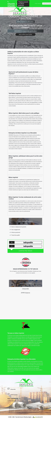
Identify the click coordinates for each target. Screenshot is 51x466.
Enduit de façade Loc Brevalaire (36, 411)
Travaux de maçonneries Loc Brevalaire (21, 411)
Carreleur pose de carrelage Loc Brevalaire (22, 408)
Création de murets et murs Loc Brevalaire (22, 406)
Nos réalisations (25, 34)
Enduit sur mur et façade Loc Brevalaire (17, 405)
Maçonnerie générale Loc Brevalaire (21, 410)
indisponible (11, 3)
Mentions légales (27, 417)
